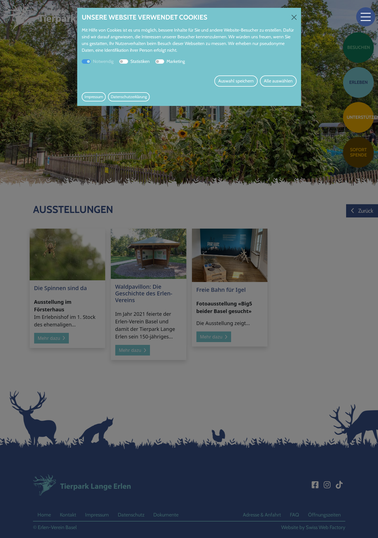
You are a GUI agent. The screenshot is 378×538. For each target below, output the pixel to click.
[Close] (294, 17)
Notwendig (103, 61)
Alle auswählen (278, 81)
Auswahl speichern (236, 81)
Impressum (93, 96)
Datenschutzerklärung (129, 96)
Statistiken (140, 61)
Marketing (175, 61)
